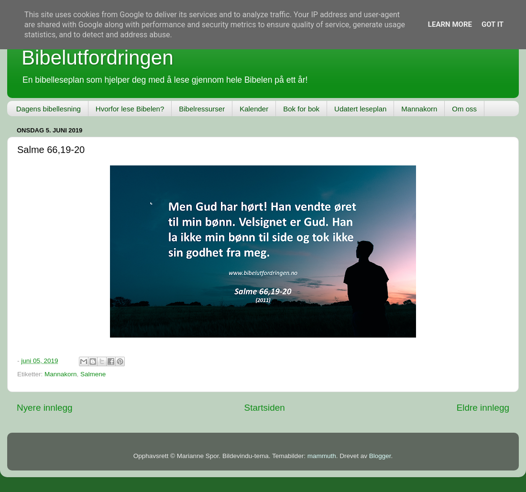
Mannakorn (419, 109)
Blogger (380, 455)
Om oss (464, 109)
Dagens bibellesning (48, 109)
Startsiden (264, 408)
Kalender (254, 109)
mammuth (321, 455)
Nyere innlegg (45, 408)
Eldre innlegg (483, 408)
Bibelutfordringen (98, 57)
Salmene (93, 374)
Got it (493, 24)
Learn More (450, 24)
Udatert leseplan (360, 109)
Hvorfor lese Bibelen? (130, 109)
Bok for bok (301, 109)
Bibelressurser (202, 109)
